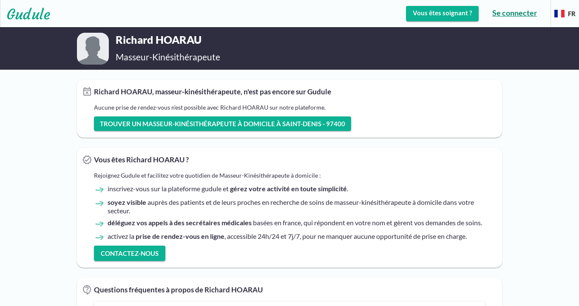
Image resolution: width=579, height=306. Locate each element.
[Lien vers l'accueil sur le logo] (25, 14)
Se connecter (514, 12)
